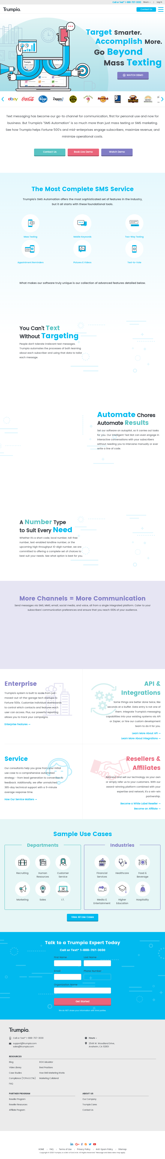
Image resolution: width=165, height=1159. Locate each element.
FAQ (11, 1083)
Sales (43, 900)
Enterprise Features (15, 724)
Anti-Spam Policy (104, 1149)
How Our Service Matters (19, 799)
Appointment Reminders (31, 262)
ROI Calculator (46, 1062)
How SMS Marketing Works (52, 1073)
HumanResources (43, 874)
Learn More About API (145, 733)
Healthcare (122, 873)
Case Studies (15, 1073)
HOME (41, 1149)
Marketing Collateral (48, 1078)
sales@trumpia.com (23, 1046)
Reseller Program (17, 1099)
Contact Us (87, 1110)
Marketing (22, 900)
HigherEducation (122, 900)
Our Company (89, 1099)
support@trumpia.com (25, 1043)
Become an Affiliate (146, 809)
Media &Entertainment (101, 900)
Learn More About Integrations (139, 738)
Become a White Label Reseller (139, 803)
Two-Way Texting (134, 236)
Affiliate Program (17, 1110)
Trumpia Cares (89, 1104)
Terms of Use (65, 1149)
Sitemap (122, 1149)
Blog (11, 1062)
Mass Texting (30, 236)
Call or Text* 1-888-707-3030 (28, 1038)
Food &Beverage (142, 874)
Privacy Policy (83, 1149)
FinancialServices (102, 874)
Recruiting (22, 873)
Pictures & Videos (82, 262)
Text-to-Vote (134, 262)
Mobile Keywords (82, 236)
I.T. (62, 900)
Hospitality (142, 900)
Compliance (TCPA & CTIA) (22, 1078)
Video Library (15, 1067)
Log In (159, 2)
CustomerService (63, 874)
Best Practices (46, 1067)
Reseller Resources (18, 1104)
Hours (145, 2)
